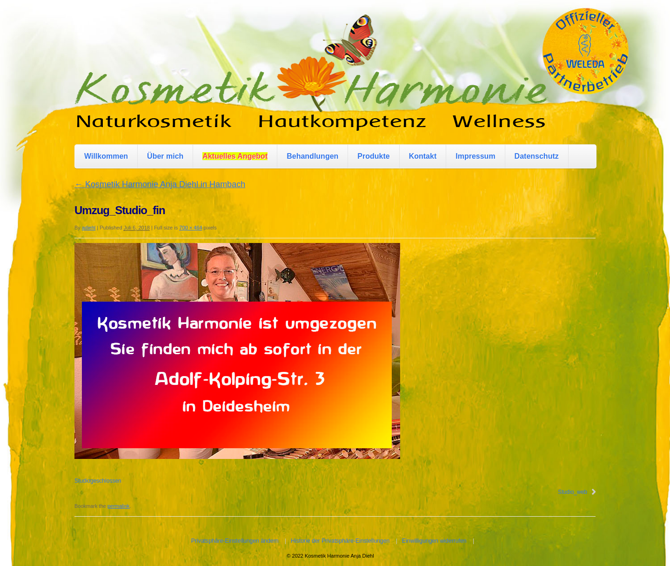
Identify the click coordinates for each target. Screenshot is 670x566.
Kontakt (423, 156)
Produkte (373, 156)
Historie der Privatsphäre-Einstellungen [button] (340, 541)
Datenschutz (537, 156)
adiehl (88, 227)
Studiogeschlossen (97, 481)
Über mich (165, 156)
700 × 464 (190, 227)
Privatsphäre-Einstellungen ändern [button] (235, 541)
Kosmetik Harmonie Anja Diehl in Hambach (159, 184)
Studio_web (572, 492)
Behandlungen (312, 156)
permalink (118, 506)
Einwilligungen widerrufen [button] (434, 541)
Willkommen (106, 156)
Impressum (475, 156)
